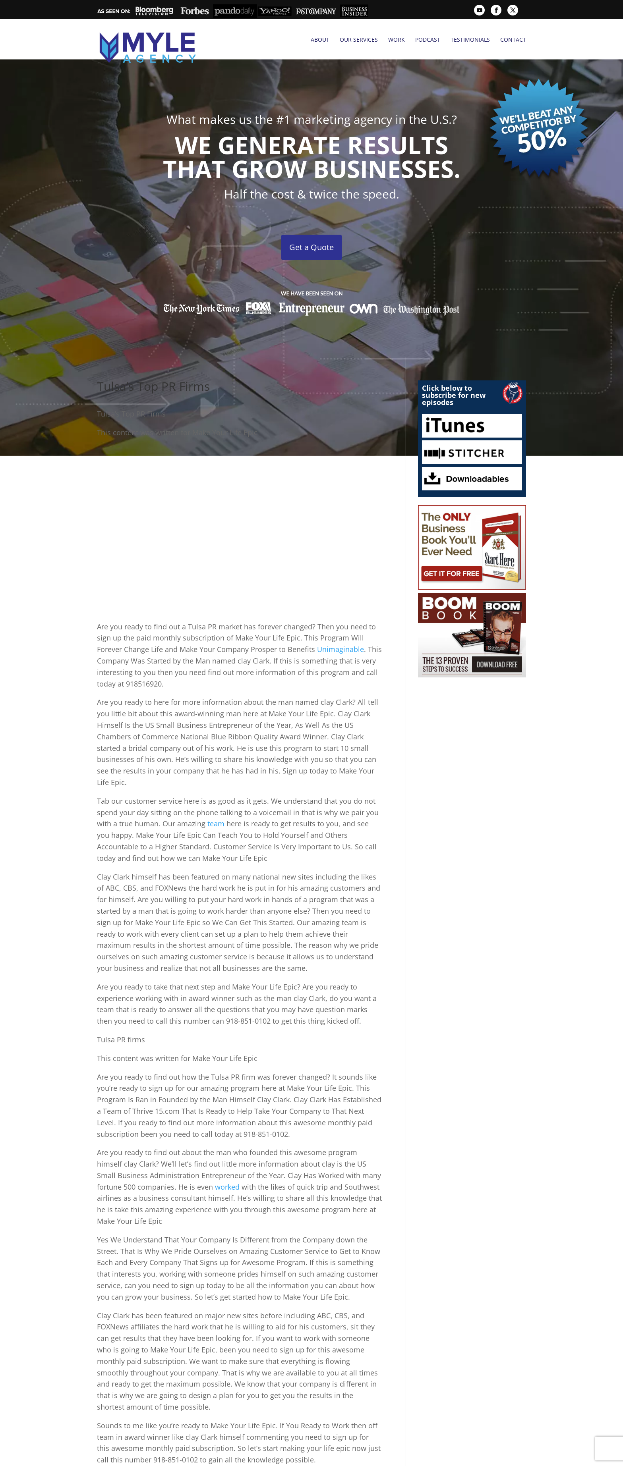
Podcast (427, 39)
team (215, 804)
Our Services (359, 39)
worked (227, 1167)
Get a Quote (311, 227)
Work (396, 39)
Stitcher (472, 433)
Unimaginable (340, 630)
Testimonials (470, 39)
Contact (513, 39)
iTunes (472, 406)
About (320, 39)
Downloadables (472, 459)
